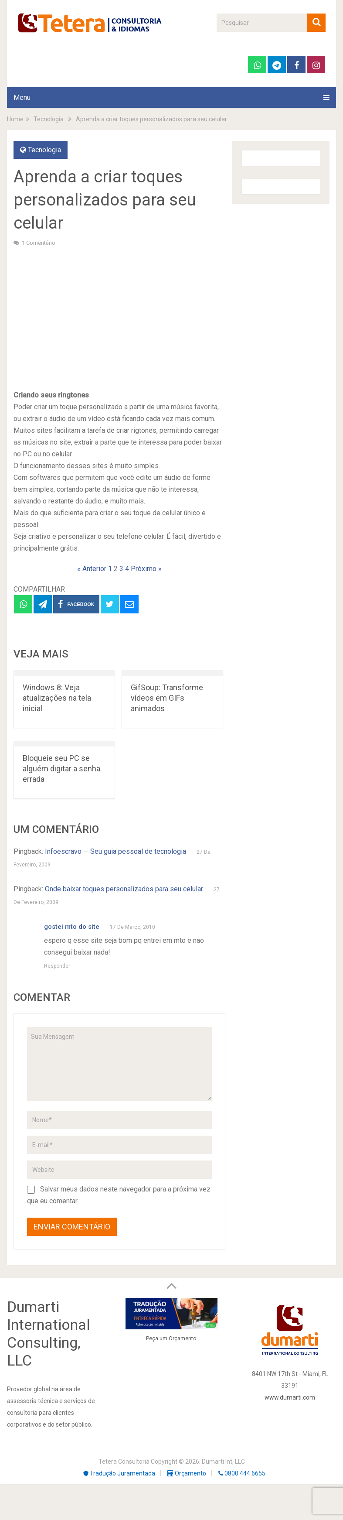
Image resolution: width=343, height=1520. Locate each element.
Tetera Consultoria (123, 1461)
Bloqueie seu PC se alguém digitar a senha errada (61, 768)
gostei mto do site (71, 927)
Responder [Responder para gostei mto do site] (57, 966)
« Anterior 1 (94, 569)
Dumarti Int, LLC (223, 1461)
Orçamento (183, 1338)
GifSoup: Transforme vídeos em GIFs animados (167, 698)
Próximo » (146, 569)
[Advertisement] (119, 317)
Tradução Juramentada (119, 1473)
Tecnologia (44, 150)
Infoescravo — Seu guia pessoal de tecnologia (115, 851)
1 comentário (38, 243)
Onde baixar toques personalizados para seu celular (124, 889)
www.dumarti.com (290, 1397)
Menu (22, 97)
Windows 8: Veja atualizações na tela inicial (57, 698)
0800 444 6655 (241, 1473)
